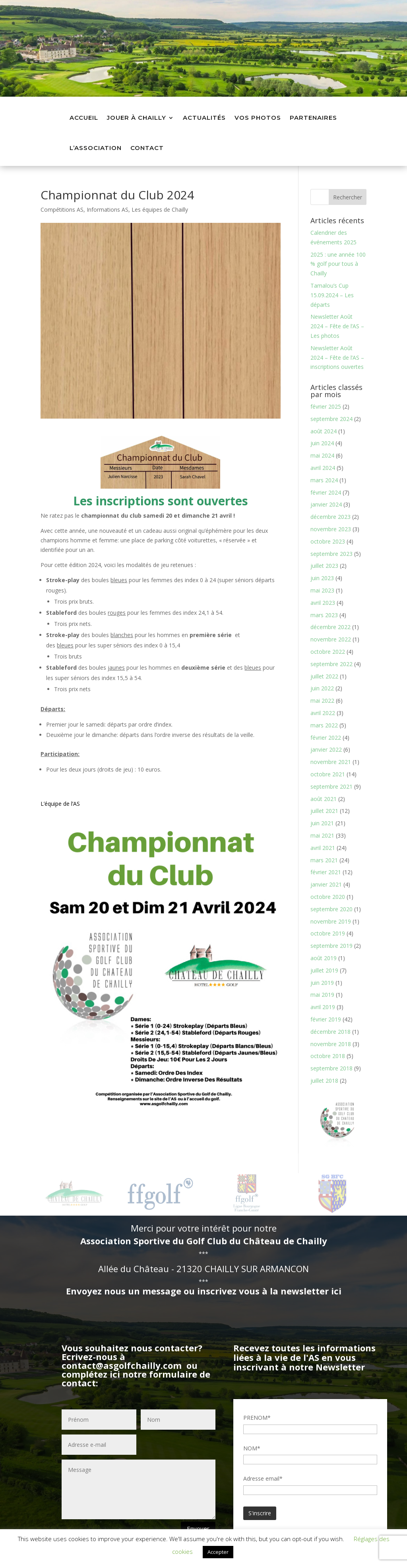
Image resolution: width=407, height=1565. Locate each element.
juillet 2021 (324, 811)
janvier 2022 (326, 749)
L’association (96, 148)
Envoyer (198, 1528)
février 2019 (325, 1019)
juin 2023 (322, 578)
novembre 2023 (330, 529)
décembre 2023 (330, 516)
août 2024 (323, 431)
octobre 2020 (327, 896)
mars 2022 (324, 725)
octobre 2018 (327, 1056)
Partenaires (313, 117)
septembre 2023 (331, 553)
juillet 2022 (324, 676)
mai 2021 (322, 835)
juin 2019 (322, 982)
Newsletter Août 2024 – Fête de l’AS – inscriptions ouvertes (337, 357)
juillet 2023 (324, 565)
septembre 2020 (331, 909)
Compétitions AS (62, 209)
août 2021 (323, 799)
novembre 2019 (330, 921)
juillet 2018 (324, 1080)
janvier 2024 (326, 504)
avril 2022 (322, 713)
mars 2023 (324, 615)
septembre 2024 (331, 419)
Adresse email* (263, 1478)
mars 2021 (324, 860)
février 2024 (325, 492)
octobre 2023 (327, 541)
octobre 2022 (327, 651)
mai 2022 (322, 700)
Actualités (204, 117)
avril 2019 (322, 1007)
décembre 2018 (330, 1031)
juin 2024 (322, 443)
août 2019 (323, 958)
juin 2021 (322, 823)
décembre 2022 (330, 627)
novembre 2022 (330, 639)
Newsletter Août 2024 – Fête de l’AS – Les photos (337, 326)
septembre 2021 (331, 786)
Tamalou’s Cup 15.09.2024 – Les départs (332, 295)
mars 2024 (324, 480)
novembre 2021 (330, 762)
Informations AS (107, 209)
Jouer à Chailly (136, 117)
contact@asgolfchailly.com (122, 1365)
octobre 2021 (327, 774)
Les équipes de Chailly (160, 209)
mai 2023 (322, 590)
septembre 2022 (331, 664)
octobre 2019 (327, 933)
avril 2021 (322, 848)
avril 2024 (322, 468)
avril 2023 (322, 602)
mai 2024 (322, 455)
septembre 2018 (331, 1068)
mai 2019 (322, 994)
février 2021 (325, 872)
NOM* (251, 1448)
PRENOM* (257, 1417)
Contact (147, 148)
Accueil (84, 117)
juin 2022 (322, 688)
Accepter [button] (218, 1551)
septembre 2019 (331, 945)
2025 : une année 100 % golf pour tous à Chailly (338, 264)
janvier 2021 (326, 884)
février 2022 (325, 737)
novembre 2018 (330, 1044)
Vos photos (258, 117)
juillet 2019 (324, 970)
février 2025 (325, 406)
